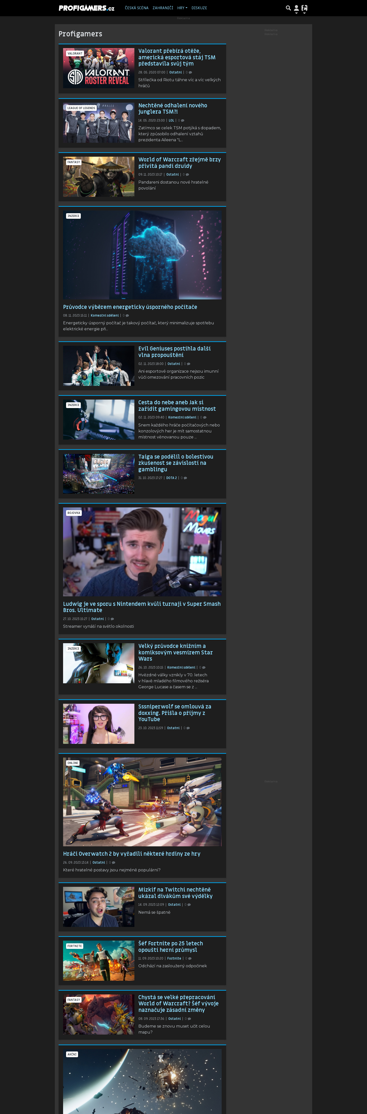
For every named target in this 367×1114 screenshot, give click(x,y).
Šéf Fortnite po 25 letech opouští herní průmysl (170, 947)
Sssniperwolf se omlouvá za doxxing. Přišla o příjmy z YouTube (174, 713)
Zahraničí (163, 8)
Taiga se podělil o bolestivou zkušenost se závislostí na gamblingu (175, 463)
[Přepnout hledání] (288, 8)
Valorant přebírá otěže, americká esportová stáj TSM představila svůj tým (177, 57)
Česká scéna (137, 8)
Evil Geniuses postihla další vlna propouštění (174, 352)
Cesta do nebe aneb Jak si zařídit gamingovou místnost (177, 406)
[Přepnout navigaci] (296, 8)
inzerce (73, 216)
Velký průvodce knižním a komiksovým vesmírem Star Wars (175, 652)
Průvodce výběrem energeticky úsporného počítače (130, 307)
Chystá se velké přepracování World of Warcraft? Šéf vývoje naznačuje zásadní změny (178, 1004)
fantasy (74, 162)
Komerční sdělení (105, 316)
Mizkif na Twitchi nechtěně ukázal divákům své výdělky (175, 893)
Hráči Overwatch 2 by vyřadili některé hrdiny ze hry (131, 853)
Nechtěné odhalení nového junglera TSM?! (172, 109)
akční (72, 1054)
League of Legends (81, 108)
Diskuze (199, 8)
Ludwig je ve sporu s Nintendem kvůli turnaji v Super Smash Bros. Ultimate (142, 607)
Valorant (75, 54)
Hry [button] (180, 8)
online (73, 763)
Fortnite (75, 946)
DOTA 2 (172, 478)
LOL (172, 121)
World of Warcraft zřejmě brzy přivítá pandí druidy (179, 163)
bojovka (74, 513)
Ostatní (176, 72)
